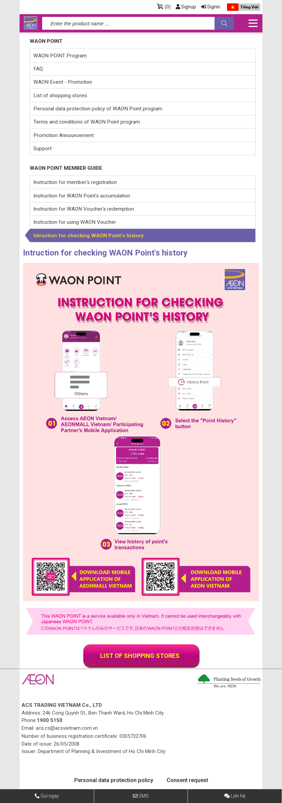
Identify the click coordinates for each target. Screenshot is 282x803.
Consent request (188, 780)
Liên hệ (238, 796)
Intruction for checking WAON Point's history (88, 236)
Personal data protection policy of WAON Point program (97, 109)
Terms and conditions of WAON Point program (86, 122)
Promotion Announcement (63, 135)
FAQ (38, 69)
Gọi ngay (49, 796)
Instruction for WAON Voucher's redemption (83, 209)
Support (42, 148)
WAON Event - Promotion (62, 82)
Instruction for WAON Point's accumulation (81, 196)
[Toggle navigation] (253, 23)
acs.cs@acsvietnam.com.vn (67, 728)
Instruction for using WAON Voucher (74, 222)
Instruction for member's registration (75, 182)
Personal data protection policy (113, 780)
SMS (144, 796)
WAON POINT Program (60, 56)
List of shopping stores (60, 95)
